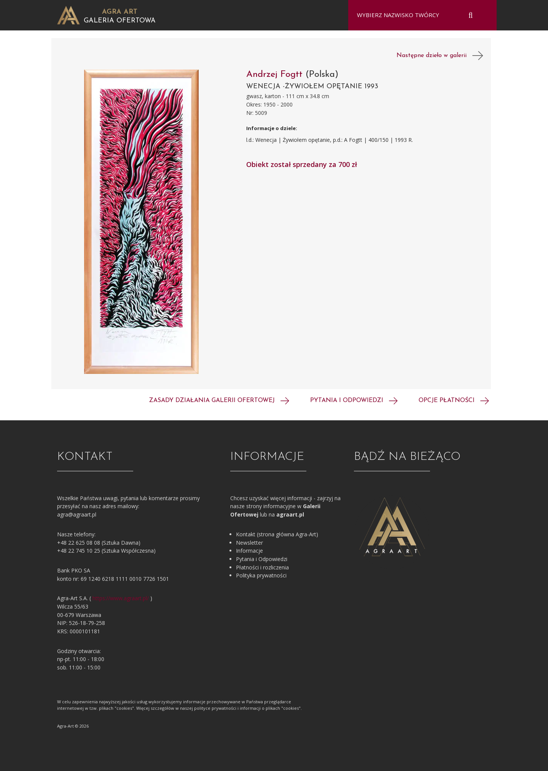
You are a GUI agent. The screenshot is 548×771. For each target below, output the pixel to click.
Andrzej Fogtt (276, 74)
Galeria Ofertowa (120, 20)
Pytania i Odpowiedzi (261, 559)
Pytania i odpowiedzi (354, 400)
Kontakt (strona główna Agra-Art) (277, 534)
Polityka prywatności (261, 575)
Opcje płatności (454, 400)
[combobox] (417, 15)
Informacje (249, 550)
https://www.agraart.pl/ (120, 598)
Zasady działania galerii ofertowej (219, 400)
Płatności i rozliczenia (262, 567)
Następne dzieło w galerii (440, 55)
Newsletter (249, 542)
